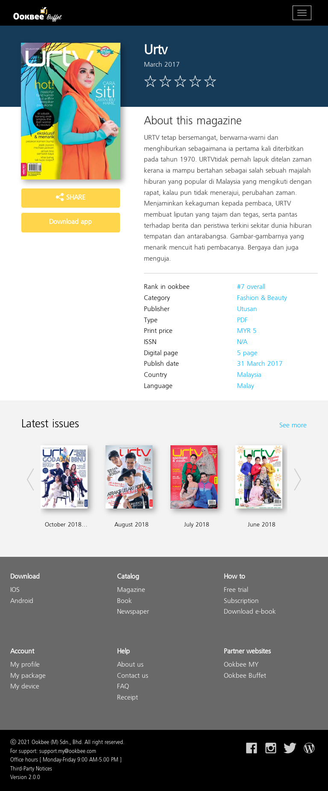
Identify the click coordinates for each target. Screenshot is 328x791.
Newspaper (133, 612)
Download (25, 577)
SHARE (70, 197)
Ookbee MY (241, 665)
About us (130, 665)
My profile (25, 665)
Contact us (132, 676)
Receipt (127, 698)
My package (28, 676)
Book (124, 601)
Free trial (236, 590)
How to (234, 577)
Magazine (131, 590)
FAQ (123, 687)
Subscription (241, 601)
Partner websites (247, 652)
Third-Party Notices (31, 769)
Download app (70, 222)
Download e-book (250, 612)
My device (24, 687)
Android (21, 601)
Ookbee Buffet (245, 676)
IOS (15, 590)
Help (123, 652)
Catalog (128, 577)
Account (22, 652)
